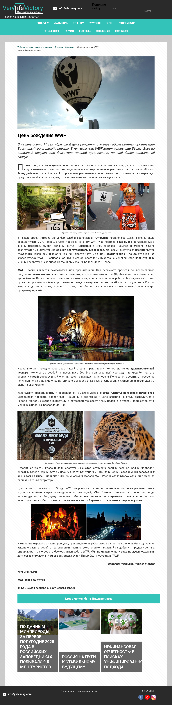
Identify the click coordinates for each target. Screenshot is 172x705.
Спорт (110, 23)
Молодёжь (121, 31)
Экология (95, 23)
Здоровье (85, 31)
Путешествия (52, 31)
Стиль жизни (127, 23)
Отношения (103, 31)
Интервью (43, 23)
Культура (78, 23)
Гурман (69, 31)
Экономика (61, 23)
